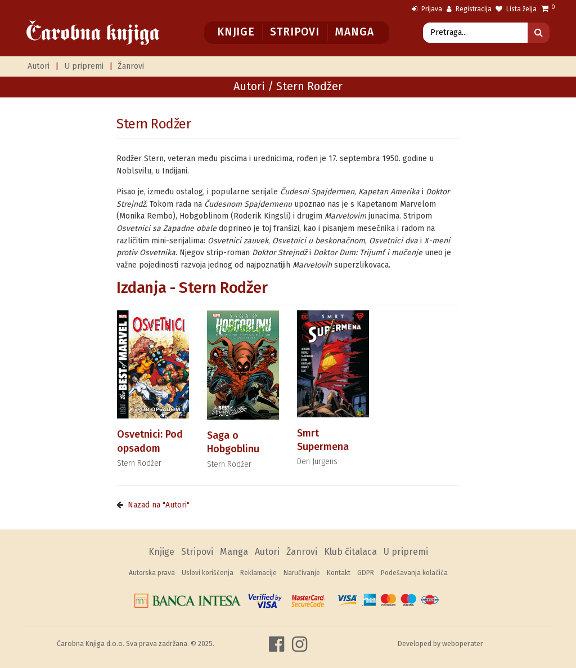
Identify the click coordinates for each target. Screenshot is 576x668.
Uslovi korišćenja (207, 573)
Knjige (236, 31)
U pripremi (84, 66)
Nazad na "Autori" (159, 505)
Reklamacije (258, 573)
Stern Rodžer (153, 124)
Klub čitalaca (350, 551)
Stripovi (294, 31)
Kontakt (338, 573)
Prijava (427, 9)
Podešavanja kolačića (414, 573)
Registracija (469, 9)
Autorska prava (152, 573)
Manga (354, 31)
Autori (39, 66)
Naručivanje (302, 573)
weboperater (462, 643)
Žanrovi (131, 66)
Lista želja (516, 9)
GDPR (365, 573)
